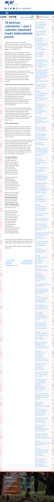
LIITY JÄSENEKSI (23, 8)
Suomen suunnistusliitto (24, 482)
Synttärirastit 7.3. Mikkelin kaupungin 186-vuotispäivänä (27, 262)
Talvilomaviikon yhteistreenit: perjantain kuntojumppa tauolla (11, 263)
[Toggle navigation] (7, 13)
